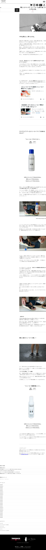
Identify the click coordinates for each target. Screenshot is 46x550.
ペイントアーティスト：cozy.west (4, 530)
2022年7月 (1, 514)
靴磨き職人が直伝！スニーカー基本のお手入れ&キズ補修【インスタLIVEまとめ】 (10, 473)
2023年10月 (1, 494)
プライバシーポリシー (28, 546)
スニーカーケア (2, 526)
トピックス (1, 523)
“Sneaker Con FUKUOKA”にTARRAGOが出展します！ (7, 470)
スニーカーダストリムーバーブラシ (27, 318)
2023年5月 (1, 500)
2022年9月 (1, 511)
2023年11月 (1, 493)
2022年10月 (1, 510)
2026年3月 (1, 484)
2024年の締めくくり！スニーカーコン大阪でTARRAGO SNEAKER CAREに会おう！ (11, 469)
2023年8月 (1, 497)
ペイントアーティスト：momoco (4, 524)
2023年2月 (1, 504)
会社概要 (21, 546)
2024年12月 (1, 486)
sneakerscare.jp (24, 454)
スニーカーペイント (2, 527)
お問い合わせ (17, 546)
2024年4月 (1, 487)
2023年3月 (1, 503)
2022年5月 (1, 517)
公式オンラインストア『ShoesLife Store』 (32, 177)
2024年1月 (1, 490)
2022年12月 (1, 507)
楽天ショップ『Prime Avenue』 (32, 179)
